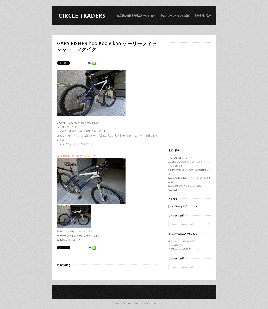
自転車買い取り (202, 15)
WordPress (150, 303)
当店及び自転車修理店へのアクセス (136, 15)
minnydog (63, 265)
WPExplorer (128, 303)
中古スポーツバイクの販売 (174, 15)
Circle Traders (82, 15)
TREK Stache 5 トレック (180, 157)
